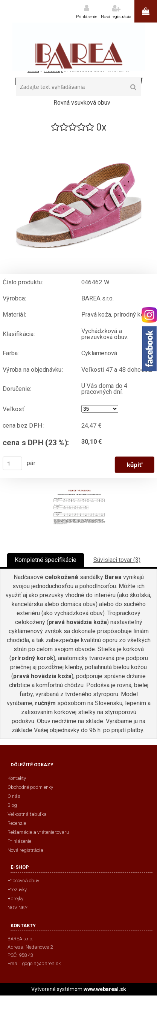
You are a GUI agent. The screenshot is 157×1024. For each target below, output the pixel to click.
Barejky (15, 898)
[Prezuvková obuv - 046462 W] (79, 136)
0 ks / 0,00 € (145, 11)
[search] (133, 87)
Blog (12, 805)
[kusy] (12, 463)
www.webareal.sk (105, 989)
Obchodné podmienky (30, 787)
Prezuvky (17, 889)
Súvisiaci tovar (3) (116, 559)
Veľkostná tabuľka (27, 814)
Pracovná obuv (23, 880)
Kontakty (17, 778)
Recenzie (17, 823)
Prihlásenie (86, 16)
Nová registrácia (116, 16)
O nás (14, 796)
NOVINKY (17, 907)
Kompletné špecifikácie (45, 559)
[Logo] (78, 47)
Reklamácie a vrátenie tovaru (38, 832)
